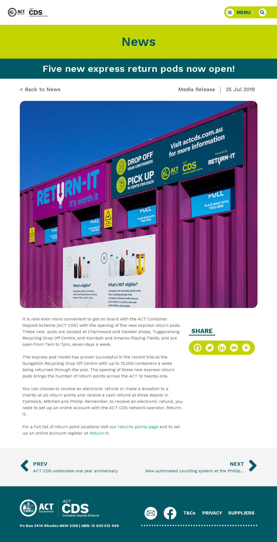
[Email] (234, 348)
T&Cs (189, 513)
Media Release (196, 89)
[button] (240, 12)
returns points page (138, 426)
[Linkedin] (222, 348)
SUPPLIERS (241, 513)
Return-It (99, 433)
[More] (246, 348)
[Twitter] (210, 348)
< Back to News (40, 89)
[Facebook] (197, 348)
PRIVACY (212, 513)
